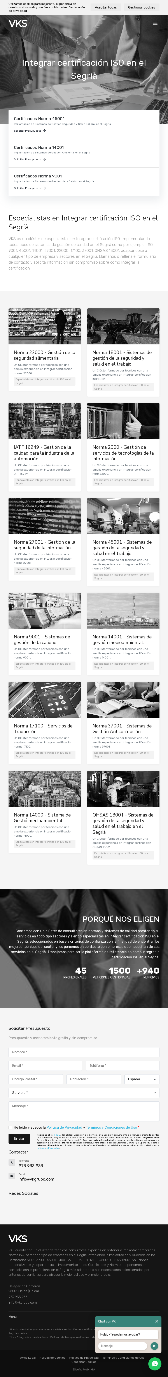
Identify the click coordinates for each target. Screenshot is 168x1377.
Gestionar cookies (141, 7)
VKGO (57, 1135)
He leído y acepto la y (76, 1127)
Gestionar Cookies (84, 1361)
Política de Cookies (52, 1357)
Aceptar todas (106, 7)
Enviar (19, 1138)
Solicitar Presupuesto (30, 130)
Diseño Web (81, 1369)
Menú (84, 1317)
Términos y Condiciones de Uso (111, 1127)
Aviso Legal (28, 1357)
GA (93, 1369)
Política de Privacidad (64, 1127)
